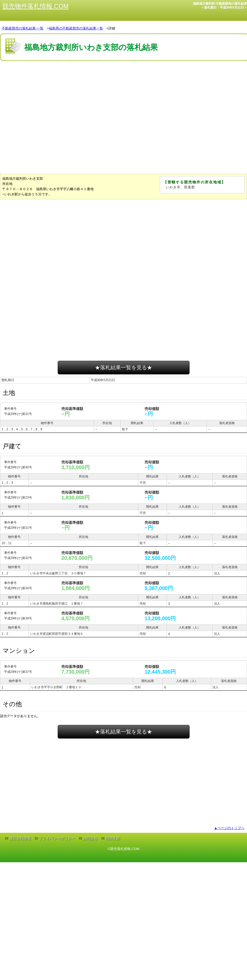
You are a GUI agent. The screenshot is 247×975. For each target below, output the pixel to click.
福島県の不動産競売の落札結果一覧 (76, 28)
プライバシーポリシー (57, 838)
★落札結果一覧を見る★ (123, 367)
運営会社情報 (20, 838)
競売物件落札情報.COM (35, 6)
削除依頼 (112, 838)
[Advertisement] (89, 132)
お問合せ (90, 838)
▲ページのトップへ (229, 828)
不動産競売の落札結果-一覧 (22, 28)
